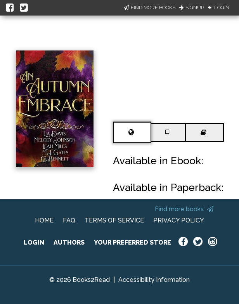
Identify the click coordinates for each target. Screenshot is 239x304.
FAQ (69, 220)
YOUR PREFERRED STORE (132, 242)
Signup (191, 7)
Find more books (184, 209)
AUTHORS (69, 242)
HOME (44, 220)
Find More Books (149, 7)
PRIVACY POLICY (178, 220)
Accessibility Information (154, 279)
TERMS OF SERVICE (114, 220)
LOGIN (34, 242)
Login (218, 7)
